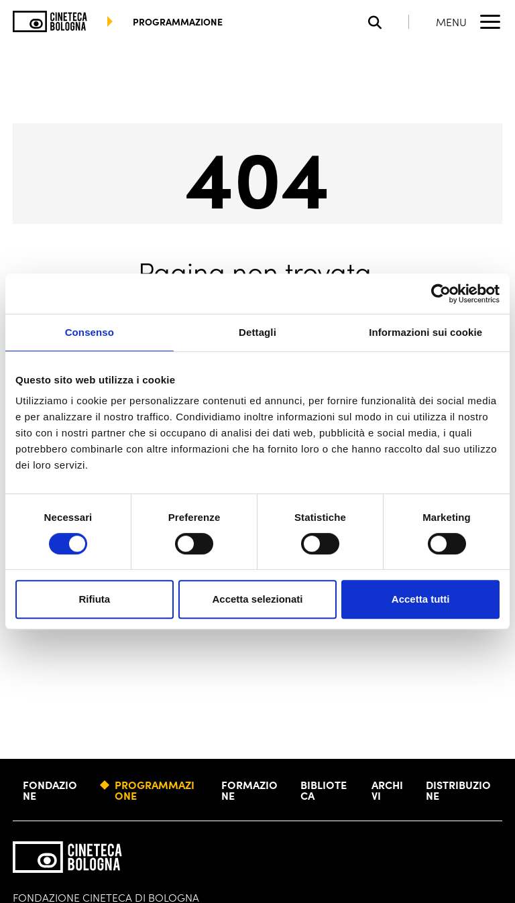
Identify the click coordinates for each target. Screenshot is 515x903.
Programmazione (154, 789)
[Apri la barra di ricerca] (388, 22)
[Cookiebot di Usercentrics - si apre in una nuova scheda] (441, 294)
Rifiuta (94, 599)
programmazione (178, 21)
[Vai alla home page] (50, 21)
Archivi (387, 789)
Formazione (249, 789)
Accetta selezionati (257, 599)
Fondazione (50, 789)
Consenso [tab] (89, 332)
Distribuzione (458, 789)
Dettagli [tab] (257, 332)
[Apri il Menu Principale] (469, 21)
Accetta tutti (421, 599)
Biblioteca (323, 789)
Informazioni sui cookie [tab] (425, 332)
